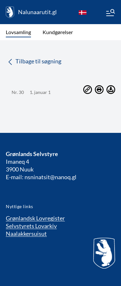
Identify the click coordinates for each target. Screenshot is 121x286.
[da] (82, 12)
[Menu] (110, 13)
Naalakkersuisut (26, 233)
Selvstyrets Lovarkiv (31, 225)
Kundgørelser (58, 32)
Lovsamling (18, 32)
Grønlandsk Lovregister (35, 218)
